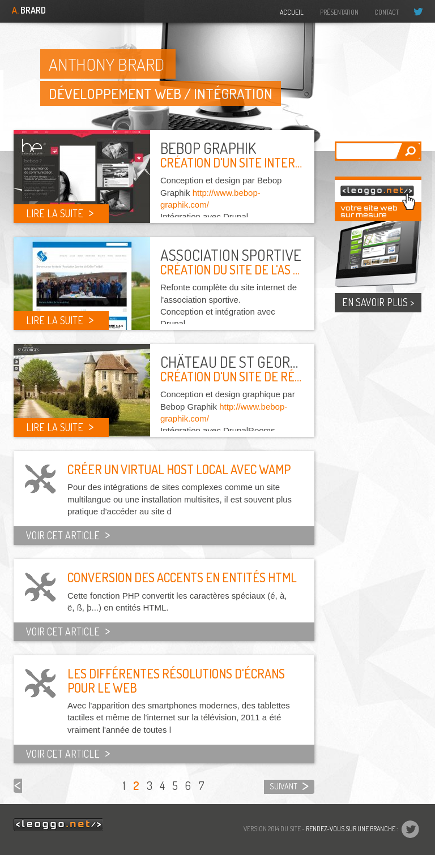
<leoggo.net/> (58, 824)
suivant (283, 786)
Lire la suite (54, 213)
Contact (386, 12)
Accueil (292, 12)
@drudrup (410, 829)
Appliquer (407, 151)
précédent (18, 786)
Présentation (339, 12)
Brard (29, 10)
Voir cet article (63, 535)
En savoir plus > (378, 302)
